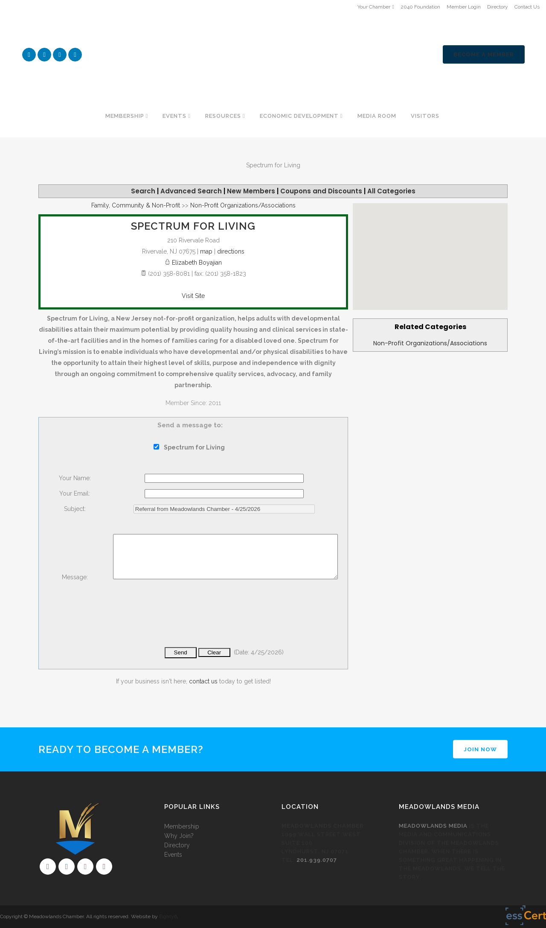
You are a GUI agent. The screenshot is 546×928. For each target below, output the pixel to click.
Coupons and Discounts (321, 191)
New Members (251, 191)
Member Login (464, 7)
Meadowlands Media (433, 826)
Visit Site (193, 295)
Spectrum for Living (193, 226)
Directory (497, 7)
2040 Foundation (420, 7)
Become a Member (483, 54)
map (206, 251)
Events (173, 854)
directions (230, 251)
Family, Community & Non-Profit (135, 205)
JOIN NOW (480, 749)
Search (143, 191)
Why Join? (179, 835)
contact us (203, 681)
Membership (181, 826)
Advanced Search (191, 191)
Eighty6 (168, 916)
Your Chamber (373, 7)
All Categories (391, 191)
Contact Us (527, 7)
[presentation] (178, 619)
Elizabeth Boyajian (197, 262)
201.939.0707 (316, 860)
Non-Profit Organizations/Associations (430, 343)
